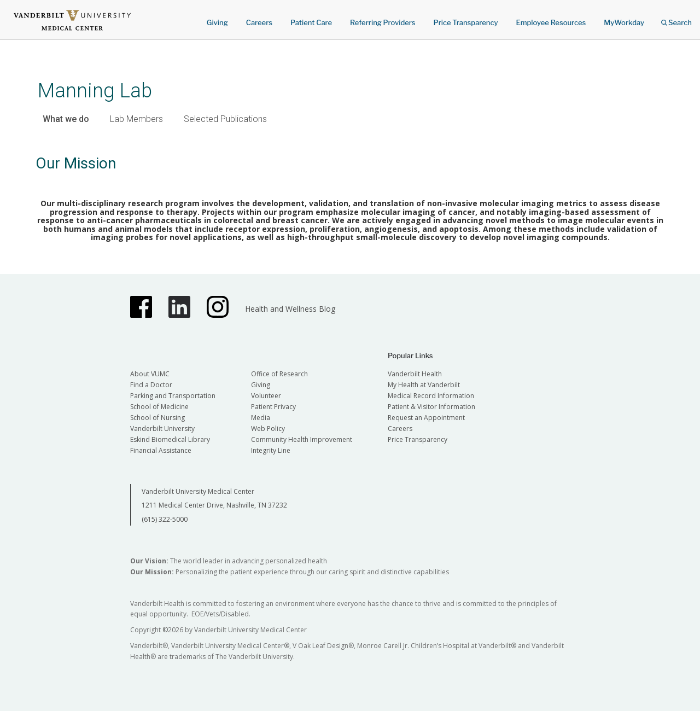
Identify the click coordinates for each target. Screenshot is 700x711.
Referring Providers (382, 22)
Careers (259, 22)
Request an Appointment (426, 417)
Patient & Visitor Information (431, 406)
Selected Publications (225, 119)
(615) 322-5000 (165, 519)
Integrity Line (270, 450)
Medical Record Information (431, 395)
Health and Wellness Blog (290, 309)
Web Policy (268, 428)
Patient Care (311, 22)
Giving (217, 22)
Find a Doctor (151, 384)
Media (260, 417)
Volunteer (266, 395)
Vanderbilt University (162, 428)
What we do (66, 119)
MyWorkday (624, 22)
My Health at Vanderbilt (424, 384)
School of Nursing (157, 417)
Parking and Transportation (172, 395)
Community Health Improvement (301, 439)
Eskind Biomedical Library (170, 439)
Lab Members (136, 119)
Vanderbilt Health (415, 373)
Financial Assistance (160, 450)
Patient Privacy (273, 406)
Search (676, 19)
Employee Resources (551, 22)
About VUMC (150, 373)
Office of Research (279, 373)
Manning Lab (95, 90)
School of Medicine (159, 406)
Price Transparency (466, 22)
